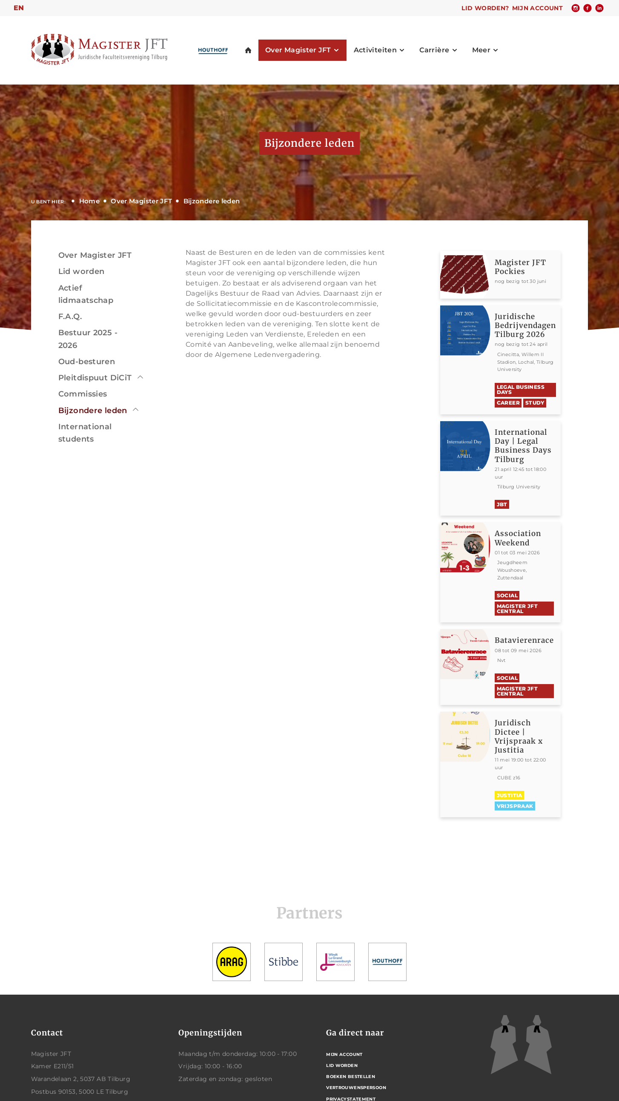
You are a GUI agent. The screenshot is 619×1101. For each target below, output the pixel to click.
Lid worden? (485, 8)
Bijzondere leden (211, 201)
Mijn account (537, 8)
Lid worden (81, 271)
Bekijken (528, 275)
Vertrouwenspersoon (356, 1087)
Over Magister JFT (141, 201)
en (19, 8)
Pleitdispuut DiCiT (95, 377)
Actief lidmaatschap (86, 294)
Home (89, 201)
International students (85, 433)
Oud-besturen (86, 361)
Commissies (82, 394)
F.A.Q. (70, 316)
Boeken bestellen (350, 1076)
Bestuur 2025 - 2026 (87, 339)
